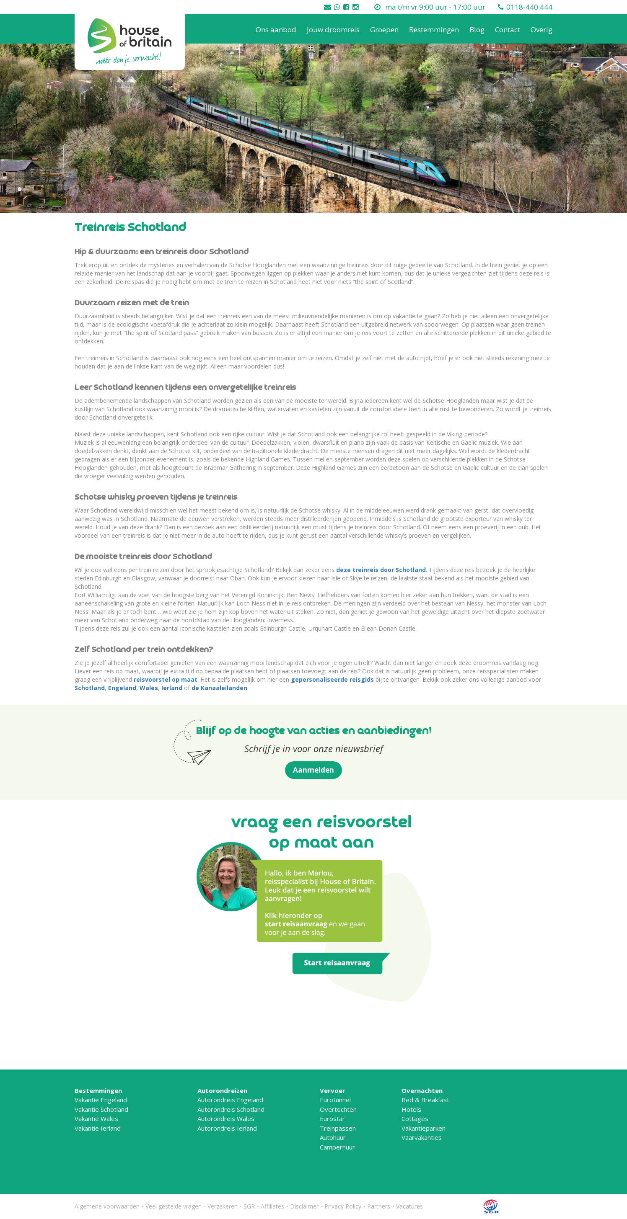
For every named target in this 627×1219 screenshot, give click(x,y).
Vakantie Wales (96, 1118)
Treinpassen (338, 1128)
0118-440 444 (529, 7)
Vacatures (409, 1206)
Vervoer (332, 1090)
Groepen (384, 29)
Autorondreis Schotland (230, 1109)
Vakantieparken (424, 1128)
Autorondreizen (222, 1090)
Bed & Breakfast (425, 1099)
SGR (249, 1206)
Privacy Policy (342, 1206)
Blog (476, 29)
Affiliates (272, 1206)
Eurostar (332, 1118)
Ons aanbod (276, 29)
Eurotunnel (335, 1099)
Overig (541, 29)
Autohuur (333, 1137)
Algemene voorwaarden (107, 1206)
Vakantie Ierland (98, 1128)
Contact (507, 29)
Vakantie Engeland (101, 1099)
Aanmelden (313, 770)
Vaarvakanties (422, 1137)
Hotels (411, 1109)
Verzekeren (222, 1206)
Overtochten (338, 1109)
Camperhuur (337, 1147)
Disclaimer (304, 1206)
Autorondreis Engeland (230, 1099)
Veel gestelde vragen (173, 1206)
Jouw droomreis (333, 29)
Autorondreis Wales (225, 1118)
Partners (378, 1206)
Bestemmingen (434, 29)
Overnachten (422, 1090)
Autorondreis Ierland (227, 1128)
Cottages (415, 1118)
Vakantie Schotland (101, 1109)
